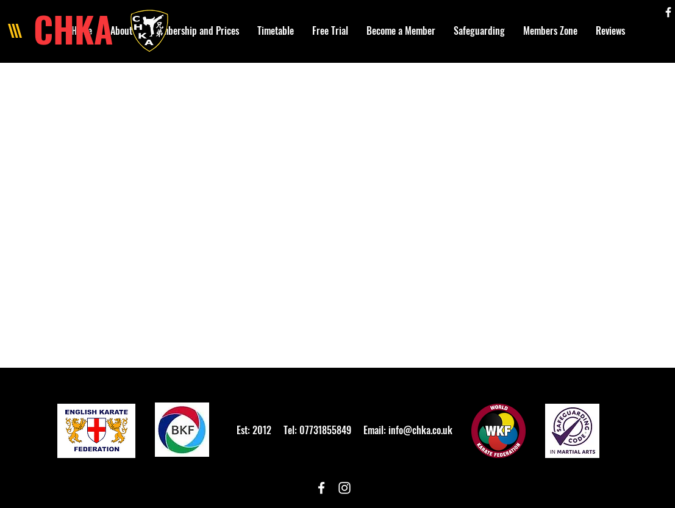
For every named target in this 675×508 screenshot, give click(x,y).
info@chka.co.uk (420, 430)
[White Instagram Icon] (344, 488)
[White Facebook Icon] (668, 12)
